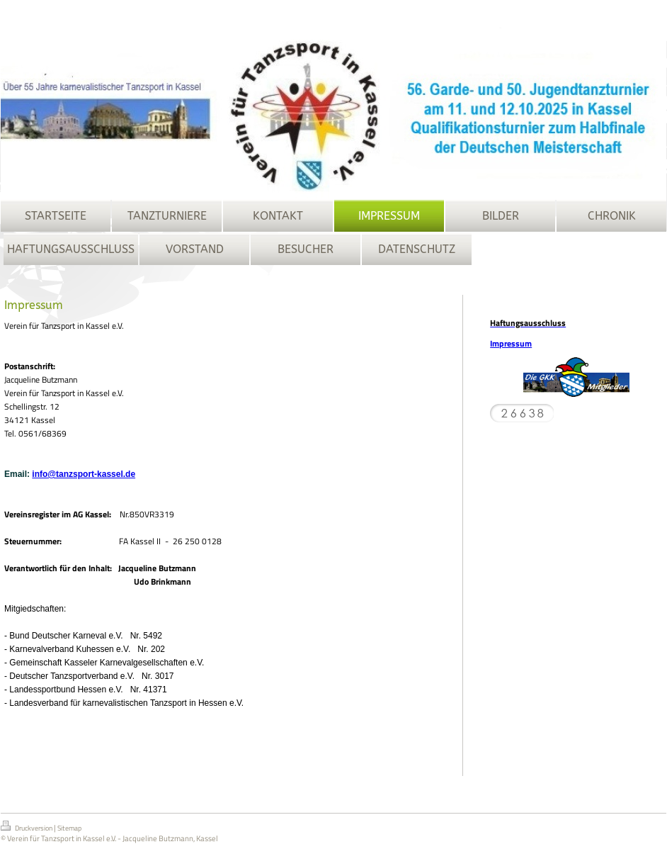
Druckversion (27, 827)
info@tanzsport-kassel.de (83, 474)
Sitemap (69, 828)
